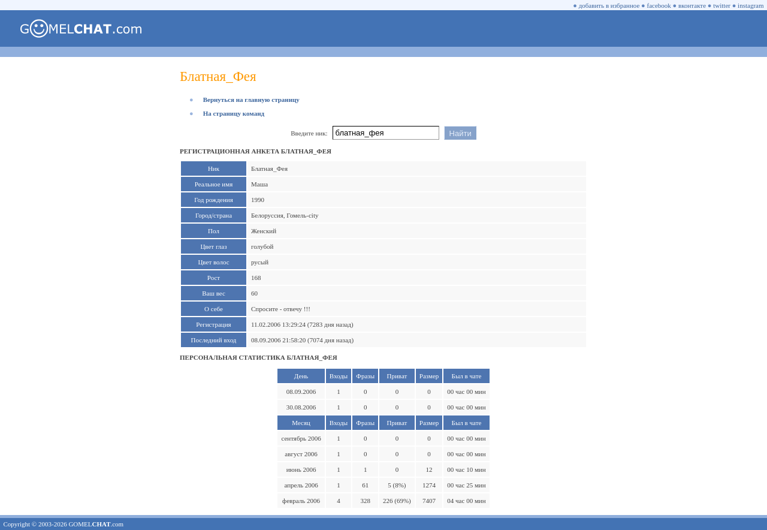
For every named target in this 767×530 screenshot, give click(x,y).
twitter (721, 5)
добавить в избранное (609, 5)
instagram (750, 5)
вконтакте (692, 5)
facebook (659, 5)
